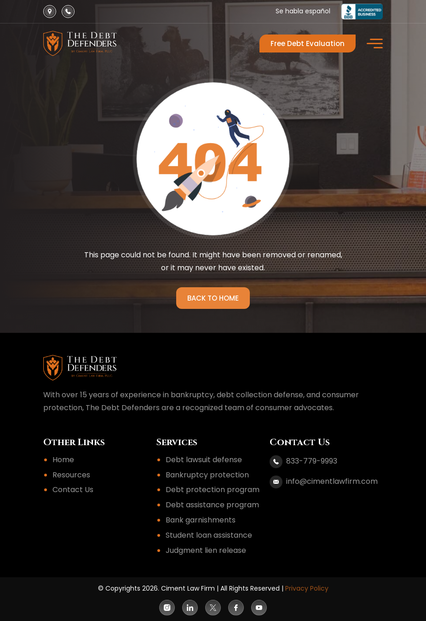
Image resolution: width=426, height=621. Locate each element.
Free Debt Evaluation (308, 43)
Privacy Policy (306, 588)
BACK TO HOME (213, 298)
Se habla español (303, 11)
